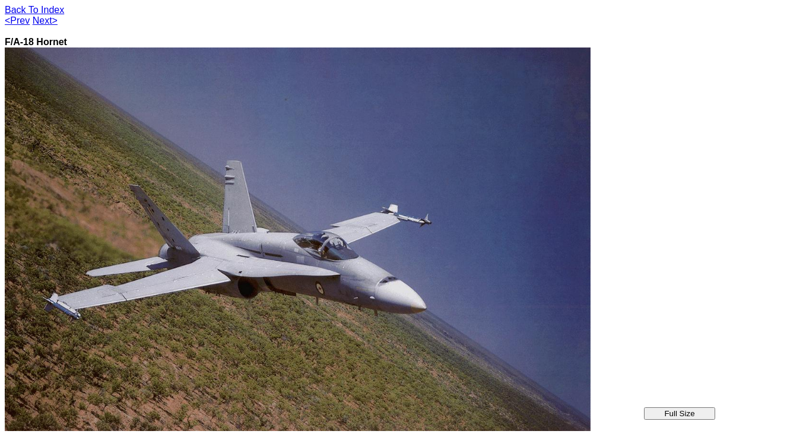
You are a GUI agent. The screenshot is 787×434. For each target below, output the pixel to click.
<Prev (17, 20)
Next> (45, 20)
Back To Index (34, 10)
